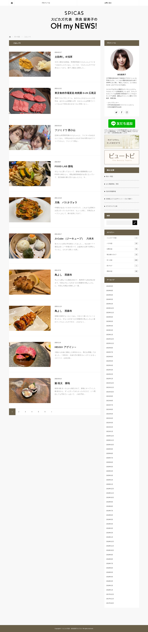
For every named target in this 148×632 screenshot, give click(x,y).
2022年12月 (110, 339)
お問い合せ (108, 3)
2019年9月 (109, 502)
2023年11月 (110, 312)
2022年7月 (109, 352)
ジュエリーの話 (122, 237)
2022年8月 (109, 348)
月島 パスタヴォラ (66, 202)
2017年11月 (110, 599)
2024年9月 (109, 286)
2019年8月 (109, 506)
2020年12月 (110, 436)
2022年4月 (109, 365)
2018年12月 (110, 541)
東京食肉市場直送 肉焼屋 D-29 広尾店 (75, 93)
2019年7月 (109, 511)
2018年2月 (109, 585)
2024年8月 (109, 290)
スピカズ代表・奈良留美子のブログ (72, 628)
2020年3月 (109, 475)
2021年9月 (109, 396)
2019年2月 (109, 533)
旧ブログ (122, 265)
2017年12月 (110, 594)
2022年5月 (109, 361)
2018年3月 (109, 581)
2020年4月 (109, 471)
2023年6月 (109, 317)
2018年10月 (110, 550)
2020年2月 (109, 480)
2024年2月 (109, 304)
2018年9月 (109, 555)
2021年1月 (109, 431)
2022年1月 (109, 378)
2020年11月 (110, 440)
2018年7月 (109, 563)
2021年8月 (109, 400)
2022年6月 (109, 356)
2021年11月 (110, 387)
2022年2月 (109, 374)
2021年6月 (109, 409)
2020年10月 (110, 444)
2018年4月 (109, 577)
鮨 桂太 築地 (62, 383)
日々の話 (122, 260)
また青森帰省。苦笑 (112, 184)
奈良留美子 (121, 75)
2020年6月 (109, 462)
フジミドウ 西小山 (65, 130)
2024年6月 (109, 295)
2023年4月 (109, 326)
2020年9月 (109, 449)
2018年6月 (109, 568)
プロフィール (46, 3)
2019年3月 (109, 528)
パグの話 (122, 243)
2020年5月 (109, 466)
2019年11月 (110, 493)
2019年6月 (109, 515)
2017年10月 (110, 603)
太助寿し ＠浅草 (63, 56)
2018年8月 (109, 559)
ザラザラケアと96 (111, 206)
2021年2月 (109, 427)
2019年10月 (110, 497)
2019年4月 (109, 524)
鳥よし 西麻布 (63, 274)
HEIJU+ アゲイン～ (66, 347)
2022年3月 (109, 370)
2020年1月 (109, 484)
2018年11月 (110, 546)
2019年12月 (110, 488)
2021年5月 (109, 414)
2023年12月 (110, 308)
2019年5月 (109, 519)
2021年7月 (109, 405)
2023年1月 (109, 334)
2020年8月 (109, 453)
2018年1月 (109, 590)
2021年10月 (110, 392)
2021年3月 (109, 422)
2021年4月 (109, 418)
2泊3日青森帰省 (111, 191)
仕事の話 (122, 249)
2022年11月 (110, 343)
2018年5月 (109, 572)
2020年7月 (109, 458)
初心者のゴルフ (122, 254)
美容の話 (122, 271)
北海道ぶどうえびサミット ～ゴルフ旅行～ (119, 199)
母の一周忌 (109, 176)
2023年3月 (109, 330)
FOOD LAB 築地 (64, 166)
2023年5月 (109, 321)
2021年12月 (110, 383)
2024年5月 (109, 299)
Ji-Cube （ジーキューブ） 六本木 (74, 238)
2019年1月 (109, 537)
